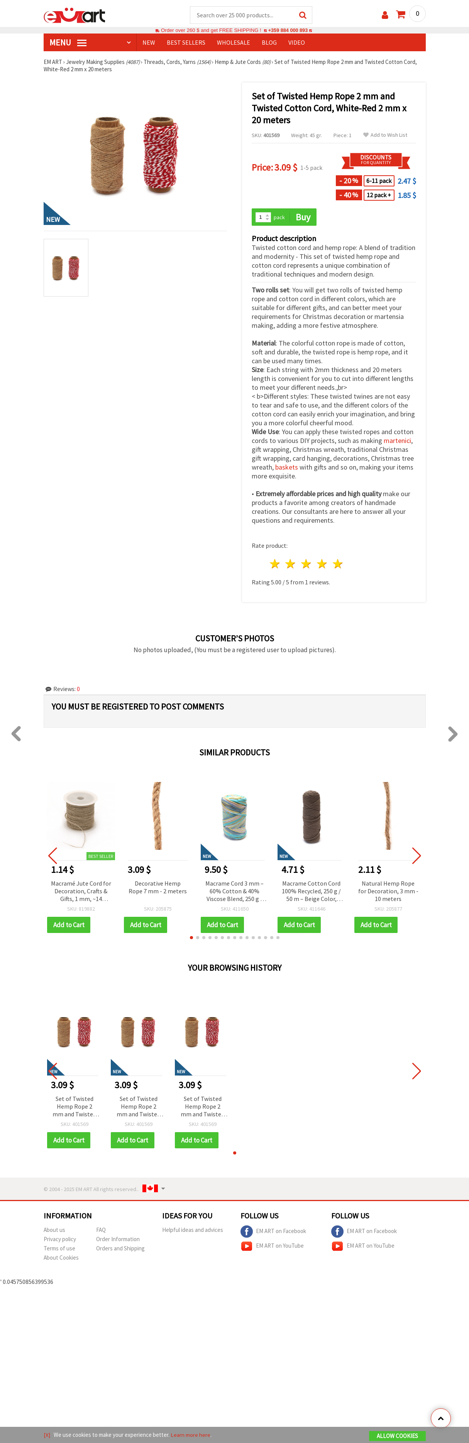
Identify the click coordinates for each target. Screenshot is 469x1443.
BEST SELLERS (186, 43)
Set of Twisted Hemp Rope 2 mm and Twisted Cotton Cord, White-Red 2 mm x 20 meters (74, 1107)
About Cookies (61, 1258)
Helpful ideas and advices (192, 1230)
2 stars (291, 564)
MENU (67, 42)
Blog (269, 43)
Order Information (118, 1239)
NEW (148, 43)
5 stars (338, 564)
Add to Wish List (385, 135)
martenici (397, 441)
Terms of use (59, 1248)
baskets (286, 467)
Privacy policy (60, 1239)
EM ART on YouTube (272, 1246)
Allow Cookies (397, 1436)
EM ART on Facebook (273, 1232)
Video (296, 43)
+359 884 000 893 (288, 31)
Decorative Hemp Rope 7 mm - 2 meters (158, 887)
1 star (275, 564)
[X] (47, 1434)
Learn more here (190, 1434)
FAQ (101, 1230)
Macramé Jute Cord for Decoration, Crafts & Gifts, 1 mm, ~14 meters (81, 892)
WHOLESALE (233, 43)
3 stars (307, 564)
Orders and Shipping (120, 1248)
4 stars (322, 564)
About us (54, 1230)
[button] (191, 938)
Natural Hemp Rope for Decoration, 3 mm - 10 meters (388, 891)
